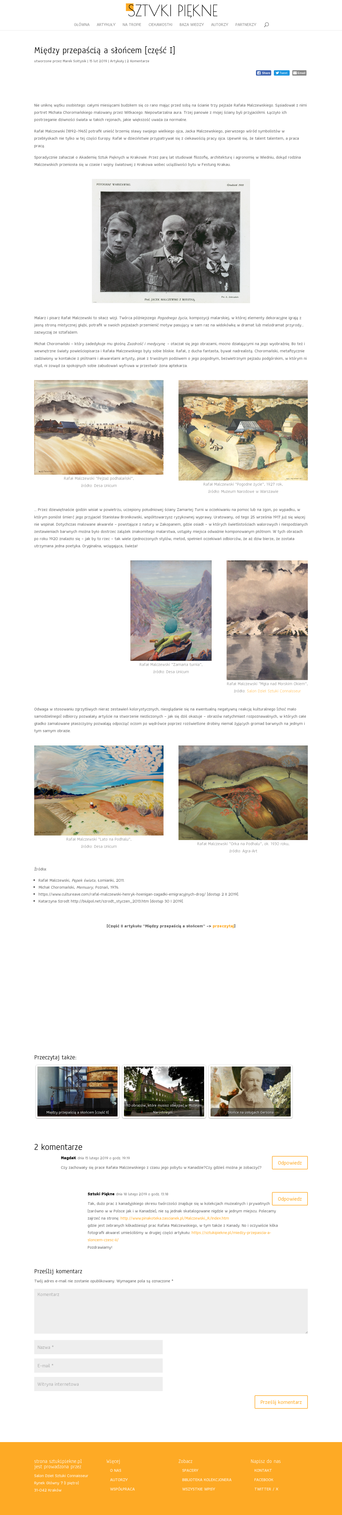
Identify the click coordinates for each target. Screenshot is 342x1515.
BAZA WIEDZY (192, 25)
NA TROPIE (132, 25)
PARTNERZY (245, 25)
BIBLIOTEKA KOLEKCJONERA (207, 1479)
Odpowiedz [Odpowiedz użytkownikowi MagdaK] (290, 1162)
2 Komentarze (138, 61)
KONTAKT (263, 1470)
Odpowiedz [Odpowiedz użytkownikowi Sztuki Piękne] (290, 1198)
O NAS (115, 1470)
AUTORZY (219, 25)
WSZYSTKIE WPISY (198, 1489)
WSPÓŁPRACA (122, 1489)
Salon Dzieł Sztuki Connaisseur (274, 691)
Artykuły (117, 61)
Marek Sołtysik (74, 61)
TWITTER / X (266, 1489)
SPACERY (190, 1470)
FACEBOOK (263, 1479)
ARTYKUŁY (106, 25)
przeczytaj (223, 926)
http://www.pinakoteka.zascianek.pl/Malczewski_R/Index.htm (175, 1218)
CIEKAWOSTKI (160, 25)
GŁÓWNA (82, 25)
